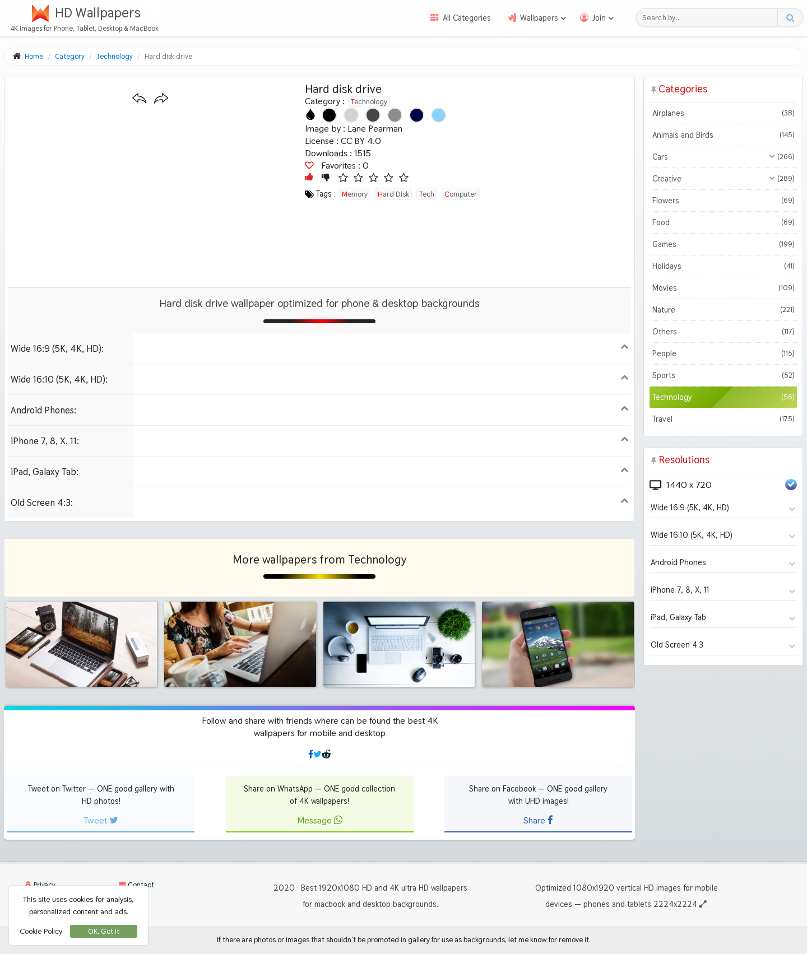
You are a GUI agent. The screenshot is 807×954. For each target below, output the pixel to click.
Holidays (723, 266)
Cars (723, 157)
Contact (136, 885)
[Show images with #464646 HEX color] (373, 115)
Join (599, 18)
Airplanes (723, 113)
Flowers (723, 200)
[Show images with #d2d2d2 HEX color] (351, 115)
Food (723, 222)
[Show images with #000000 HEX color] (329, 115)
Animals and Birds (723, 135)
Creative (723, 179)
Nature (723, 310)
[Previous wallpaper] (139, 98)
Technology (369, 101)
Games (723, 244)
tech (426, 194)
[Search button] (790, 17)
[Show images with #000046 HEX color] (416, 115)
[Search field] (709, 17)
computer (460, 194)
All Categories (467, 18)
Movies (723, 288)
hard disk (393, 194)
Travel (723, 419)
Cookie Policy (41, 931)
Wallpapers (539, 18)
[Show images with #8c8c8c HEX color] (394, 115)
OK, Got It (103, 931)
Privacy (40, 885)
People (723, 353)
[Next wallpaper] (161, 98)
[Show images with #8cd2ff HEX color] (438, 115)
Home (34, 56)
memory (355, 194)
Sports (723, 375)
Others (723, 331)
